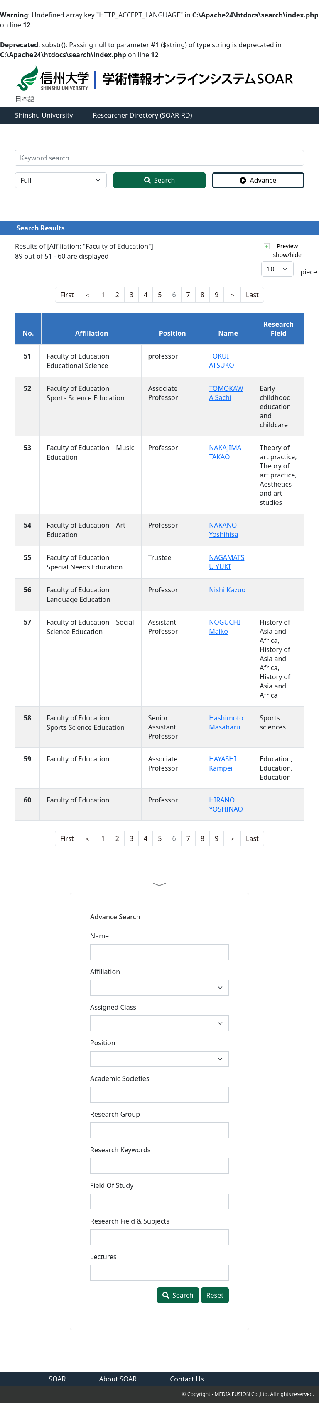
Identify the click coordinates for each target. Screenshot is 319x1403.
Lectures (103, 1256)
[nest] (67, 295)
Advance (258, 180)
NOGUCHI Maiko (224, 627)
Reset (214, 1295)
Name (99, 935)
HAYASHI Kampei (222, 763)
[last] (87, 295)
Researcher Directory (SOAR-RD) (142, 115)
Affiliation (105, 971)
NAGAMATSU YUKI (226, 562)
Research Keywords (120, 1149)
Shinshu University (44, 115)
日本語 (25, 98)
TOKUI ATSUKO (221, 360)
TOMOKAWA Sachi (226, 393)
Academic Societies (120, 1078)
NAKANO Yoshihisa (223, 530)
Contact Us (187, 1379)
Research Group (115, 1114)
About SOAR (118, 1379)
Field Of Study (111, 1185)
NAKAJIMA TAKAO (225, 452)
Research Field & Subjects (129, 1221)
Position (102, 1042)
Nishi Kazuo (227, 589)
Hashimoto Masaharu (226, 722)
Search (159, 180)
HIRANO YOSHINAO (226, 804)
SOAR (57, 1379)
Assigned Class (113, 1007)
